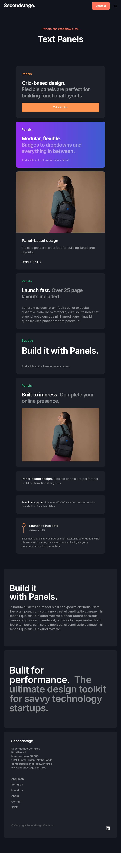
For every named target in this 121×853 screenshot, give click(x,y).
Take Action (60, 107)
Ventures (17, 784)
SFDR (14, 807)
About (15, 795)
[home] (20, 5)
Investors (17, 790)
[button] (114, 6)
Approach (17, 778)
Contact (101, 5)
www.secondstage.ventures (28, 767)
